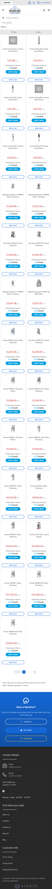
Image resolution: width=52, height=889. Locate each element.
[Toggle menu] (3, 10)
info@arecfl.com (15, 767)
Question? (7, 2)
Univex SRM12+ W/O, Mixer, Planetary (13, 341)
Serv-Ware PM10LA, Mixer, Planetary (13, 244)
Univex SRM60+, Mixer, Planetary (13, 584)
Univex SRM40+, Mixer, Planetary (13, 535)
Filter (14, 32)
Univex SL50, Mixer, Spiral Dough (39, 535)
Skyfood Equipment (14, 685)
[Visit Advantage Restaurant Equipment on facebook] (4, 791)
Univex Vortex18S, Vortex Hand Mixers (39, 50)
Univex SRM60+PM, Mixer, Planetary (39, 584)
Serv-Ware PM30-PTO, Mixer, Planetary (39, 341)
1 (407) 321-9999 (15, 776)
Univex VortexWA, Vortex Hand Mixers (13, 98)
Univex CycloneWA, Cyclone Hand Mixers (39, 98)
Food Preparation (7, 23)
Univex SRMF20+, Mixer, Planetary (13, 487)
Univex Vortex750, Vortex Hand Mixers (39, 147)
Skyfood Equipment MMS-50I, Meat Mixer (39, 293)
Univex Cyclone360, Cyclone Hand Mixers (13, 147)
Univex (25, 685)
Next (34, 672)
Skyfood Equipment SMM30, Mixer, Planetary (13, 293)
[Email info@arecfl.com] (29, 2)
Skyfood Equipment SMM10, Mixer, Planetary (13, 196)
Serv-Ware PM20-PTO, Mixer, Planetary (39, 244)
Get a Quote (26, 730)
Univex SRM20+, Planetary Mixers (13, 438)
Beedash (15, 881)
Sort (38, 32)
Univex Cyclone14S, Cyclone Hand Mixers (13, 50)
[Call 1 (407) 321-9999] (34, 2)
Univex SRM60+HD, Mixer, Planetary (13, 632)
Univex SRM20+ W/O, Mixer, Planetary (38, 390)
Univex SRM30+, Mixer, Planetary (38, 487)
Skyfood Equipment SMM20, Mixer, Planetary (39, 196)
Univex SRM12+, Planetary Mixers (13, 390)
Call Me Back (43, 2)
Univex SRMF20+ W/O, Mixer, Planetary (39, 438)
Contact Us (26, 722)
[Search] (26, 18)
